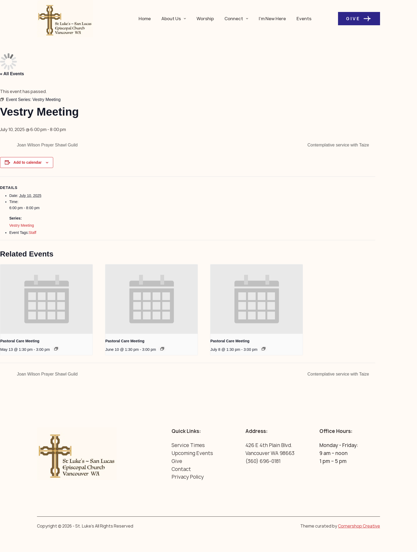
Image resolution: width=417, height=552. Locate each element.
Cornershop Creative (359, 526)
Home (145, 19)
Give (359, 18)
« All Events (12, 73)
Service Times (188, 445)
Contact (181, 469)
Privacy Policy (188, 477)
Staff (32, 232)
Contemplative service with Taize (338, 145)
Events (304, 19)
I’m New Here (272, 19)
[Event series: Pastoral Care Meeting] (56, 348)
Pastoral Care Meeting (19, 341)
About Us (174, 18)
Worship (205, 19)
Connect (237, 18)
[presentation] (46, 299)
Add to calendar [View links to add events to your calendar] (28, 162)
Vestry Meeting (21, 225)
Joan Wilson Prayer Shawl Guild (47, 145)
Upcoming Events (192, 453)
